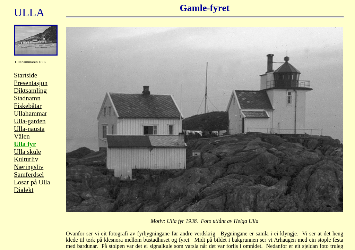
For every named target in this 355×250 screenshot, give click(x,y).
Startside (25, 75)
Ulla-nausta (29, 128)
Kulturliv (26, 159)
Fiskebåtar (28, 105)
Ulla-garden (30, 121)
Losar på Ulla (32, 182)
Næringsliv (28, 166)
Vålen (22, 136)
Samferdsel (29, 174)
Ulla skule (27, 151)
